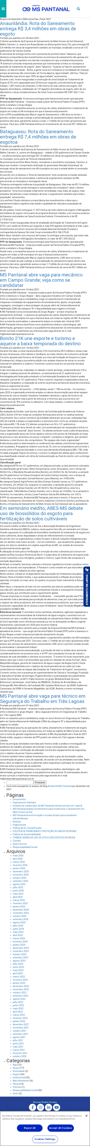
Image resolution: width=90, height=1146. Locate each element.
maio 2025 (18, 894)
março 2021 (19, 1050)
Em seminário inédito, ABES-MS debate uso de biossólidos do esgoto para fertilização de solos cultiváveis (41, 513)
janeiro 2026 (19, 868)
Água (15, 1064)
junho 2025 (18, 890)
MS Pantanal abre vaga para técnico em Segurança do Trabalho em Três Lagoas (42, 698)
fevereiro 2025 (20, 903)
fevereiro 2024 (20, 941)
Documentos (19, 799)
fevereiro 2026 (20, 865)
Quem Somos (20, 844)
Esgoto (16, 1074)
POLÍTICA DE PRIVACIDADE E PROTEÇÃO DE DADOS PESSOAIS (44, 831)
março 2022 (19, 1015)
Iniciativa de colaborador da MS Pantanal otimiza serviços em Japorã (47, 805)
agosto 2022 (19, 999)
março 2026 (19, 862)
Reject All (30, 1128)
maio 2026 (18, 855)
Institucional (19, 1077)
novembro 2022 (21, 989)
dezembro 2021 (21, 1024)
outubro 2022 (19, 992)
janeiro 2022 (19, 1021)
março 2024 (19, 938)
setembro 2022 (20, 995)
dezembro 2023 (21, 948)
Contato (17, 840)
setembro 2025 (20, 881)
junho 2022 (18, 1005)
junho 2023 (18, 967)
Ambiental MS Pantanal (60, 786)
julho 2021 (18, 1040)
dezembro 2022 (21, 986)
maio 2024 (18, 932)
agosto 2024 (19, 922)
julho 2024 (18, 925)
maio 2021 (18, 1046)
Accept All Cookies (60, 1128)
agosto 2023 (19, 960)
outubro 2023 (19, 954)
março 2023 (19, 976)
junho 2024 (18, 929)
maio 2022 (18, 1008)
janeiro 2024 (19, 945)
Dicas (15, 1068)
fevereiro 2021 (20, 1053)
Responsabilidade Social (25, 847)
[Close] (86, 1115)
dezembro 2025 (21, 871)
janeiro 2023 (19, 983)
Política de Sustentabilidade (27, 834)
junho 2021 (18, 1043)
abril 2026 (18, 858)
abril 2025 (18, 897)
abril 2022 (18, 1011)
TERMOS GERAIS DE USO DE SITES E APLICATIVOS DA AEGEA (44, 837)
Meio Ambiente (20, 1080)
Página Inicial (19, 825)
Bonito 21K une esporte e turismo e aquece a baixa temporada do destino (40, 341)
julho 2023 (18, 964)
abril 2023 (18, 973)
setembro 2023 (20, 957)
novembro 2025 (21, 874)
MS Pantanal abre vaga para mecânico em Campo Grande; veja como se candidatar (41, 280)
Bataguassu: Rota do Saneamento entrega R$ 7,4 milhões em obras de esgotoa (38, 137)
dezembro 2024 (21, 909)
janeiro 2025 (19, 906)
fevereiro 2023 (20, 980)
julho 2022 (18, 1002)
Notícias (17, 821)
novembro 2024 (21, 913)
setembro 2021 (20, 1034)
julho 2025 (18, 887)
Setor (15, 1093)
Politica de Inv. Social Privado (27, 828)
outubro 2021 (19, 1031)
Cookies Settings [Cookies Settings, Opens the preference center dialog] (45, 1139)
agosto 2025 (19, 884)
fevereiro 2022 (20, 1018)
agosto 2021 (19, 1037)
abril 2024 (18, 935)
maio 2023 (18, 970)
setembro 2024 (20, 919)
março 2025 (19, 900)
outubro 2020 (19, 1056)
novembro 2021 (21, 1027)
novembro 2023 (21, 951)
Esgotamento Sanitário (24, 802)
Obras (16, 1084)
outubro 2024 (19, 916)
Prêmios (17, 1087)
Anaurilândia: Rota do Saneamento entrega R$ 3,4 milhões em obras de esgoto (38, 29)
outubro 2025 (19, 878)
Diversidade (19, 1071)
